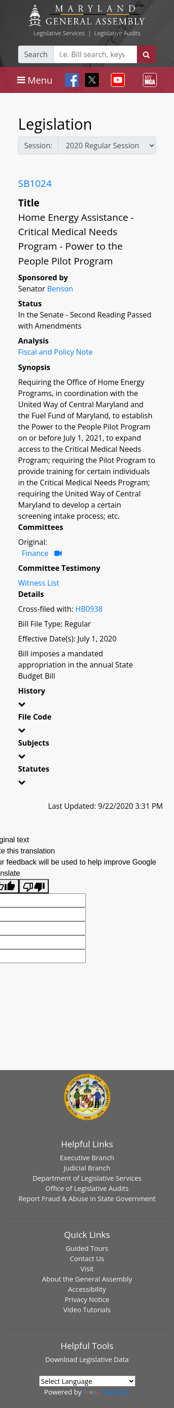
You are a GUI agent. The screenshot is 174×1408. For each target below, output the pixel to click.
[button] (87, 705)
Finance (35, 553)
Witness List (38, 583)
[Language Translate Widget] (87, 1381)
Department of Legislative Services (87, 1178)
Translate (106, 1391)
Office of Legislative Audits (87, 1188)
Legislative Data (104, 1359)
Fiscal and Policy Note (55, 352)
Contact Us (87, 1258)
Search (36, 54)
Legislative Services (59, 33)
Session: (38, 145)
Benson (60, 289)
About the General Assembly (87, 1278)
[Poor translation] (34, 886)
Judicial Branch (87, 1167)
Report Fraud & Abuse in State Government (87, 1198)
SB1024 (35, 183)
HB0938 (89, 609)
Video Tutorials (87, 1309)
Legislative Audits (117, 33)
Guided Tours (86, 1248)
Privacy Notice (86, 1299)
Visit (86, 1268)
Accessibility (87, 1289)
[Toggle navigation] (34, 80)
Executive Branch (87, 1157)
